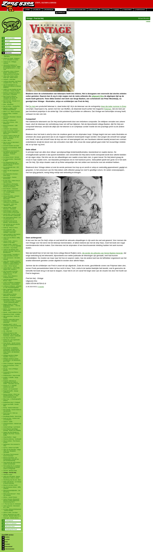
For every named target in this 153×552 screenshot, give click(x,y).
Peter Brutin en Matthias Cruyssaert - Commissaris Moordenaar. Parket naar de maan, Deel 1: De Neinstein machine (11, 350)
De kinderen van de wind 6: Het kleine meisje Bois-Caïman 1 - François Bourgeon (11, 153)
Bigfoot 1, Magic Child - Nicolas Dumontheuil (10, 109)
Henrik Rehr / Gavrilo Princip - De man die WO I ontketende (12, 215)
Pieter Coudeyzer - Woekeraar (12, 363)
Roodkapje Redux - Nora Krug (12, 416)
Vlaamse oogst (7, 474)
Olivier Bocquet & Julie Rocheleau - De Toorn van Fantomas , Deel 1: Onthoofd (11, 334)
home (28, 9)
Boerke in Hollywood (9, 120)
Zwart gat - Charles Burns (11, 518)
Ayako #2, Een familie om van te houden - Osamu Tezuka (12, 90)
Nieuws (7, 47)
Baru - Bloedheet (8, 104)
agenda (116, 9)
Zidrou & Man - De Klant (10, 512)
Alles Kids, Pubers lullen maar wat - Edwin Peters (10, 76)
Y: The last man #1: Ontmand (11, 504)
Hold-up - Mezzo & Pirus (10, 227)
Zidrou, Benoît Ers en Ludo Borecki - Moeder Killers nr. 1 (12, 515)
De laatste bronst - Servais (11, 157)
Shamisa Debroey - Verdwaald (12, 439)
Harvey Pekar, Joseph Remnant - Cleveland (9, 208)
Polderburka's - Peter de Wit (11, 375)
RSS (6, 541)
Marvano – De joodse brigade (12, 297)
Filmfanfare (6, 194)
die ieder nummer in (113, 106)
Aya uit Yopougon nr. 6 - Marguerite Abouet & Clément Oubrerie (12, 86)
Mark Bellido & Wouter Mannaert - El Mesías (10, 294)
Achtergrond (9, 520)
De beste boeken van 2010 (11, 145)
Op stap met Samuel (9, 337)
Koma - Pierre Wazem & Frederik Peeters (10, 276)
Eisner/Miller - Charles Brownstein (10, 178)
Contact (7, 544)
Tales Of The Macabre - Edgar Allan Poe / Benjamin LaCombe (12, 451)
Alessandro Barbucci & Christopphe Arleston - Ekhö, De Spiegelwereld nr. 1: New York (12, 67)
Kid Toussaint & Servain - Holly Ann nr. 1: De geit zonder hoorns (10, 273)
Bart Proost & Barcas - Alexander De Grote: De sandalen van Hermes (10, 97)
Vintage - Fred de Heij (9, 472)
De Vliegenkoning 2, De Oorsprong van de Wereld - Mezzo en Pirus (11, 164)
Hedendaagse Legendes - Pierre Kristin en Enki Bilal (11, 211)
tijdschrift (127, 9)
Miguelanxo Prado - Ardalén (11, 314)
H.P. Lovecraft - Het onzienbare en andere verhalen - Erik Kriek (9, 231)
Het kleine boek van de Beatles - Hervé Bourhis (10, 221)
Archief (7, 41)
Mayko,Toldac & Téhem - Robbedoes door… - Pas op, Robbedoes (11, 306)
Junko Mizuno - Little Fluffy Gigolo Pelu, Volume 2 (11, 268)
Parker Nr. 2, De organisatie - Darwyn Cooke (11, 340)
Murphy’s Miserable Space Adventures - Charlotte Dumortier (11, 321)
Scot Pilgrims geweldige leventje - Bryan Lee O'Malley (12, 429)
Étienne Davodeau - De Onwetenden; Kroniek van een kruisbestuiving (11, 459)
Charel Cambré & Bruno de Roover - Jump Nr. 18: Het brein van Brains (11, 137)
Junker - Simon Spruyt (10, 266)
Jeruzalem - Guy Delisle (10, 247)
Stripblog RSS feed (11, 529)
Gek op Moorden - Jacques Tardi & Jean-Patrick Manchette (11, 197)
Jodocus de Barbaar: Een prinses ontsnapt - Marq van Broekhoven (11, 251)
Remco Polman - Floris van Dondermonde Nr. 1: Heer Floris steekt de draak (11, 396)
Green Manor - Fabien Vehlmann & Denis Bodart (11, 201)
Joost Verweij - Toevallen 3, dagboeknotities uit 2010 (11, 255)
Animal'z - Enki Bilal (9, 79)
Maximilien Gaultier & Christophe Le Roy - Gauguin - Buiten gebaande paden (12, 301)
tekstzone (106, 9)
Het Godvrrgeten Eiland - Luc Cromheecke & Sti (12, 218)
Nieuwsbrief (8, 546)
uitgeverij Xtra (98, 96)
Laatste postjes (10, 38)
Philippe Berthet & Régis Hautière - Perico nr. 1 (10, 356)
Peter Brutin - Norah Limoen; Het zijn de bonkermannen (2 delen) (11, 344)
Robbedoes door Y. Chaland (11, 402)
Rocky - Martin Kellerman (10, 407)
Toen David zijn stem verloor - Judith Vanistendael (12, 463)
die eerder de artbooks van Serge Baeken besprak (102, 253)
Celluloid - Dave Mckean (10, 129)
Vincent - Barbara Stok (10, 470)
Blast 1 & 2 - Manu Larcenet (11, 111)
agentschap (140, 9)
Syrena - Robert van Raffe (11, 447)
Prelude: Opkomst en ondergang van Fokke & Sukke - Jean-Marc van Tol (11, 382)
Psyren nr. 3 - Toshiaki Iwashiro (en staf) (10, 386)
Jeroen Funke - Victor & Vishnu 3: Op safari (10, 241)
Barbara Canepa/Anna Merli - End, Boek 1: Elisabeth (11, 93)
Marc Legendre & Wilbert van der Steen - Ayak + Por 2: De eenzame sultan (12, 291)
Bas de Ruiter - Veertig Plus (11, 106)
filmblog (37, 9)
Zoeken (7, 537)
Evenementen (9, 50)
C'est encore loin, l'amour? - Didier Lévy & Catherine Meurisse (11, 132)
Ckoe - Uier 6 (7, 140)
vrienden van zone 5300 (77, 9)
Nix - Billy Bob (7, 331)
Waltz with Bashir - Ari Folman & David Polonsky (12, 482)
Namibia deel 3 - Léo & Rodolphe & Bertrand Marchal (12, 325)
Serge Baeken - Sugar (9, 437)
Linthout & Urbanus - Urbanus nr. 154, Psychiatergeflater (12, 286)
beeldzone (94, 9)
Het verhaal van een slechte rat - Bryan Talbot (11, 225)
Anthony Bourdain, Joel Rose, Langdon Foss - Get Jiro (12, 82)
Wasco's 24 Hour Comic (10, 485)
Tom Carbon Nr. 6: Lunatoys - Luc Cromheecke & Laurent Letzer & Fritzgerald (12, 467)
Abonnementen (9, 549)
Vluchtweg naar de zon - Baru (12, 480)
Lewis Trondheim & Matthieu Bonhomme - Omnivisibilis (11, 283)
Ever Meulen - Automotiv (10, 188)
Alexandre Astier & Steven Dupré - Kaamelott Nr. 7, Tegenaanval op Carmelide (11, 73)
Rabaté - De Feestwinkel (10, 389)
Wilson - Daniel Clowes (10, 497)
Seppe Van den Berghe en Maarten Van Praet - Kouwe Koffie (11, 434)
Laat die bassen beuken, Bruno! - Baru (10, 280)
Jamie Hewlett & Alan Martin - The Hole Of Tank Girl (12, 235)
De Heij (32, 106)
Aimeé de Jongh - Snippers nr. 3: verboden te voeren (11, 59)
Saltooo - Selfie (7, 421)
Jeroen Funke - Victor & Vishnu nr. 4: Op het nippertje (12, 245)
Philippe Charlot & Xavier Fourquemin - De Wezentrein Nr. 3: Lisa (11, 360)
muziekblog (49, 9)
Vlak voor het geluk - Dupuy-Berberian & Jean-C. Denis (11, 477)
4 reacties (41, 286)
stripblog (61, 12)
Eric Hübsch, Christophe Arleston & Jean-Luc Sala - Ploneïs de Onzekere (11, 185)
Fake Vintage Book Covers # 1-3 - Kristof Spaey (11, 191)
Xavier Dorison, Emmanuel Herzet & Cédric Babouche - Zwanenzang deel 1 (11, 500)
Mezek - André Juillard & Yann (12, 312)
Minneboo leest (10, 526)
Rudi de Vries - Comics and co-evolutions (11, 419)
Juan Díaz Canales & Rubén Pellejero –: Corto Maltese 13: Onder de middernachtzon (12, 262)
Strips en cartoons (10, 523)
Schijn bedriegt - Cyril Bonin (11, 427)
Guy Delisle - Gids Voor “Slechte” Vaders (10, 204)
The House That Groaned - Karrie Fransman (11, 455)
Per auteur (8, 44)
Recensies (8, 53)
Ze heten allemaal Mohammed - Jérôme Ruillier (12, 510)
